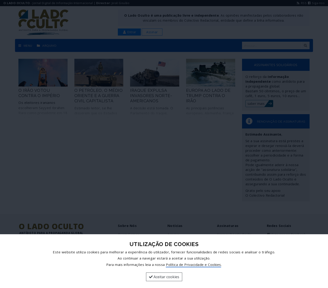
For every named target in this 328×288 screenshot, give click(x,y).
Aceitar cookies (164, 276)
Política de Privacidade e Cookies (193, 264)
